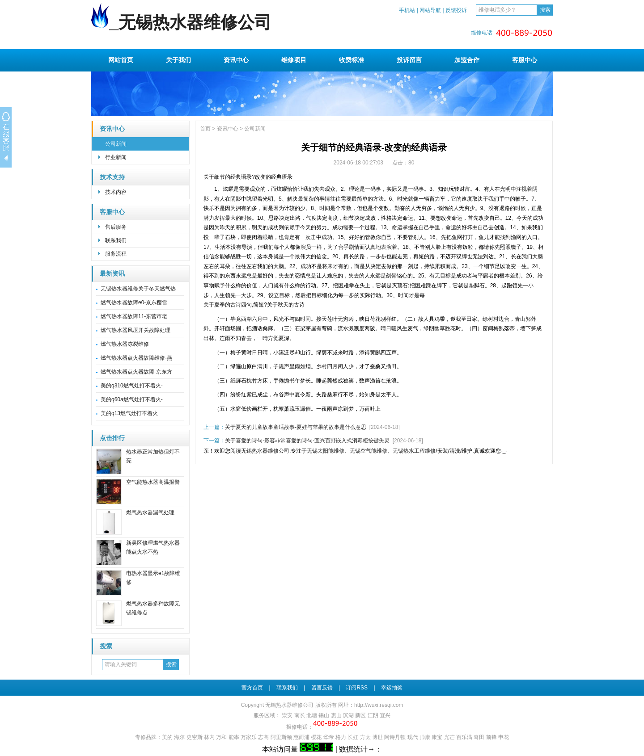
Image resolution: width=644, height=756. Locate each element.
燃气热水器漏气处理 (150, 512)
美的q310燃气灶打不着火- (132, 385)
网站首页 (120, 59)
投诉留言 (409, 59)
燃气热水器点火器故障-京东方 (136, 372)
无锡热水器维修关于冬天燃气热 (138, 289)
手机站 (407, 10)
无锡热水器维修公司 (265, 451)
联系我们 (116, 240)
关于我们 (178, 59)
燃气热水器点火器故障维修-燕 (136, 358)
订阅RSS (357, 688)
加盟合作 (466, 59)
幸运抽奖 (391, 688)
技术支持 (112, 177)
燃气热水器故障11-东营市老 (134, 316)
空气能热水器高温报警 (153, 482)
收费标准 (351, 59)
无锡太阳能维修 (325, 451)
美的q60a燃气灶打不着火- (132, 399)
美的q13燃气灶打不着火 (129, 413)
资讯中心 (236, 59)
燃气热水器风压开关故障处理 (135, 330)
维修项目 (293, 59)
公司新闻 (116, 144)
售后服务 (116, 227)
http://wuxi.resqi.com (378, 705)
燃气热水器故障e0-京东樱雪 (134, 302)
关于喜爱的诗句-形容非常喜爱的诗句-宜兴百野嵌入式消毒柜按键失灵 (307, 440)
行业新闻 (116, 157)
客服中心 (524, 59)
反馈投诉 (456, 10)
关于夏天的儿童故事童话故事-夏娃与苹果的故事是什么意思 (295, 427)
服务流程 (116, 254)
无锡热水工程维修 (414, 451)
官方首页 (252, 688)
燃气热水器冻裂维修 (125, 344)
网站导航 (430, 10)
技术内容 (116, 192)
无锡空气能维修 (368, 451)
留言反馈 (322, 688)
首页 (205, 129)
